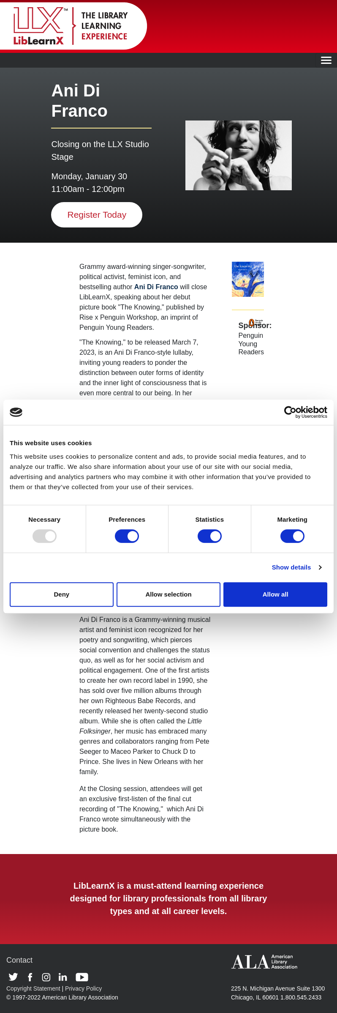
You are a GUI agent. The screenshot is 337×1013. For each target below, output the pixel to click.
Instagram (48, 977)
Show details (291, 567)
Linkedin (65, 977)
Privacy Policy (83, 988)
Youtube (82, 977)
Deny (61, 594)
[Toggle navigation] (326, 60)
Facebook (33, 977)
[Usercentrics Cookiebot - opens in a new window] (290, 412)
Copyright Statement (33, 988)
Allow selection (168, 594)
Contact (19, 960)
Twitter (16, 977)
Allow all (275, 594)
